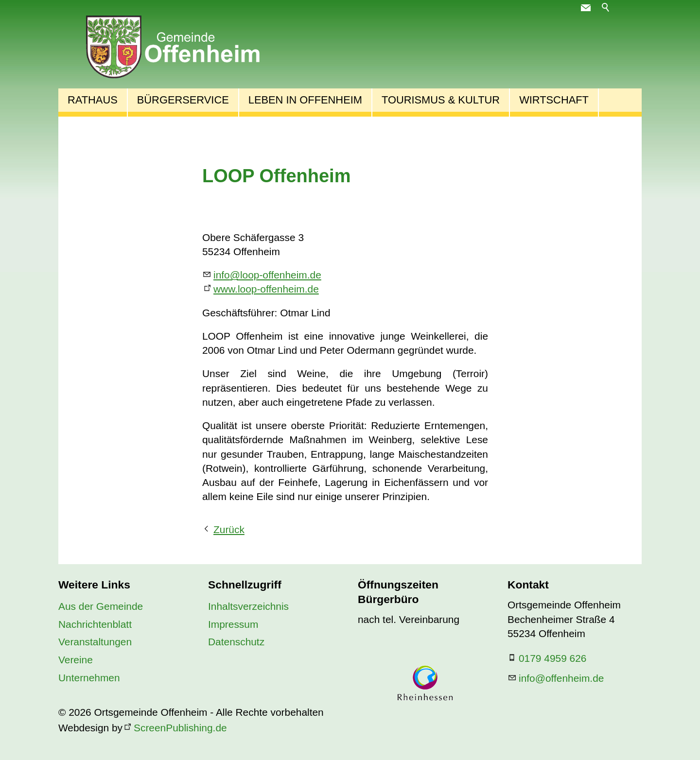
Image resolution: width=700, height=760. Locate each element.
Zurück (229, 529)
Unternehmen (89, 677)
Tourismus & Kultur (441, 100)
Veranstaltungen (95, 641)
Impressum (233, 624)
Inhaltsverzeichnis (248, 606)
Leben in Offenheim (305, 100)
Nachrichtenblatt (95, 624)
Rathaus (93, 100)
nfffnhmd (561, 678)
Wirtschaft (554, 100)
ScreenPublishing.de (180, 727)
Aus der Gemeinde (100, 606)
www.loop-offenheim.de (266, 288)
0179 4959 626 (552, 658)
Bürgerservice (183, 100)
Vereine (75, 659)
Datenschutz (236, 641)
